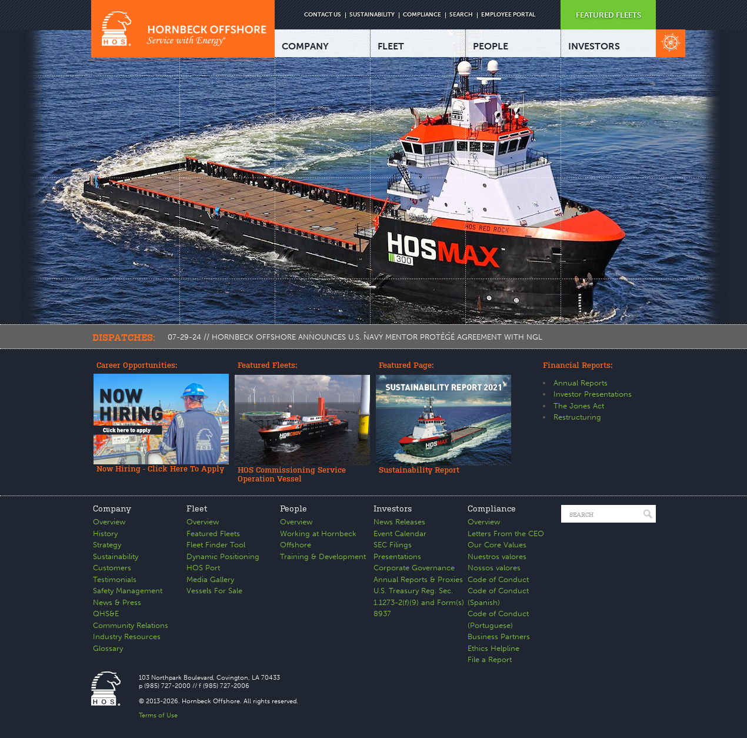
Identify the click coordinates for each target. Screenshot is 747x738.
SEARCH (461, 14)
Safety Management (127, 590)
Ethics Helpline (493, 648)
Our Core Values (497, 544)
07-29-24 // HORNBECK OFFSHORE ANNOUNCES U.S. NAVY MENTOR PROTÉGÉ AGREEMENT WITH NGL (355, 337)
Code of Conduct (498, 579)
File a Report (490, 659)
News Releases (399, 521)
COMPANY (305, 46)
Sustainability (115, 556)
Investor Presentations (592, 394)
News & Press (117, 602)
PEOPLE (490, 46)
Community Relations (130, 625)
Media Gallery (210, 579)
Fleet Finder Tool (215, 544)
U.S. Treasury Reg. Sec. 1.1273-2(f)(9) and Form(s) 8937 (419, 602)
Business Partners (499, 636)
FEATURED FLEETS (608, 15)
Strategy (107, 544)
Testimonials (114, 579)
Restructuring (577, 417)
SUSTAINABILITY (372, 14)
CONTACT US (322, 14)
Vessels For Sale (214, 590)
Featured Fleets (213, 533)
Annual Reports (580, 382)
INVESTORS (594, 46)
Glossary (108, 648)
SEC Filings (393, 544)
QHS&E (106, 613)
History (105, 533)
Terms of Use (158, 715)
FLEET (391, 46)
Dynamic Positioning (222, 556)
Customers (112, 567)
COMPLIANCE (422, 14)
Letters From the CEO (506, 533)
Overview (109, 521)
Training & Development (323, 556)
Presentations (397, 556)
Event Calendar (400, 533)
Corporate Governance (414, 567)
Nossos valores (494, 567)
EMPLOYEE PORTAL (508, 14)
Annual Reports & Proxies (418, 579)
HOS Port (203, 567)
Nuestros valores (497, 556)
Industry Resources (127, 636)
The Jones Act (578, 405)
